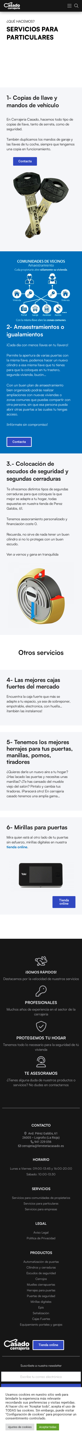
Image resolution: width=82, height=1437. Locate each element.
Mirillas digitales (41, 1301)
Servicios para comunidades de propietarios (41, 1198)
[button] (69, 5)
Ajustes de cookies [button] (20, 1427)
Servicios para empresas (41, 1209)
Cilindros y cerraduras (41, 1267)
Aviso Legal (41, 1232)
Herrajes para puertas (41, 1290)
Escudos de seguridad (41, 1273)
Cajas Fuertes (41, 1319)
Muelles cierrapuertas (41, 1284)
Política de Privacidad (41, 1238)
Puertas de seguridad (41, 1296)
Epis (41, 1307)
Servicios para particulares (41, 1203)
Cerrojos (41, 1279)
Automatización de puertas (41, 1261)
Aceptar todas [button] (47, 1427)
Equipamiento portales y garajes (41, 1324)
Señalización (41, 1313)
